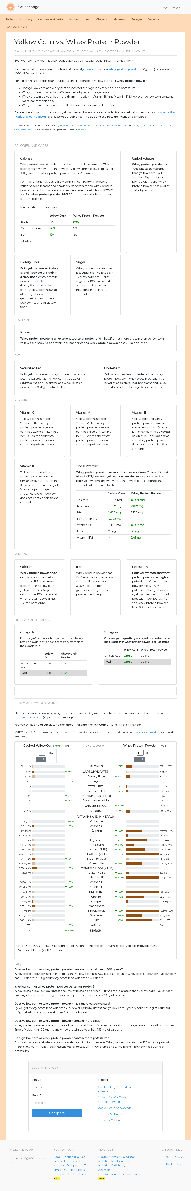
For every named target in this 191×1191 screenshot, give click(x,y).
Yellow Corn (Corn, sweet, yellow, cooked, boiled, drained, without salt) (93, 125)
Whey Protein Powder (147, 732)
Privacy (178, 1157)
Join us (13, 1158)
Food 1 (36, 1080)
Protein (74, 19)
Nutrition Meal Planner (113, 1161)
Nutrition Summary (19, 19)
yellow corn (90, 69)
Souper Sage (22, 7)
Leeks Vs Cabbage (110, 1120)
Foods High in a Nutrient (70, 1161)
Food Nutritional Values (69, 1157)
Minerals (119, 19)
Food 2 (37, 1095)
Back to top (174, 1164)
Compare (57, 1113)
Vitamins (101, 19)
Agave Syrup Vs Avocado (115, 1108)
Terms (169, 1157)
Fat (87, 19)
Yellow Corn (66, 732)
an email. (82, 129)
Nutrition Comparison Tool (72, 1165)
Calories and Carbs (50, 19)
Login (165, 7)
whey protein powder (124, 69)
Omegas (136, 19)
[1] (49, 72)
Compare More (16, 26)
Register (178, 7)
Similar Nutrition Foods (69, 1169)
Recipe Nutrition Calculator (116, 1157)
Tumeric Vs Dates (110, 1114)
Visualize (154, 19)
